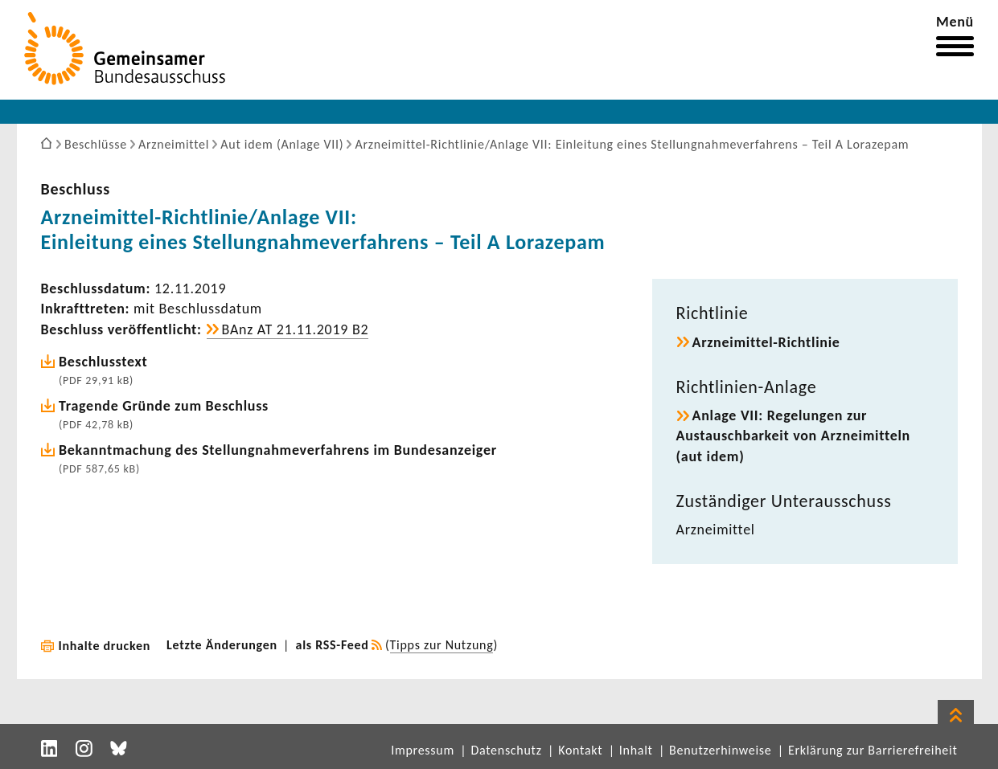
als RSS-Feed (332, 644)
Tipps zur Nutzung (442, 644)
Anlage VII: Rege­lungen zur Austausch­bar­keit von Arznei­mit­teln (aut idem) (793, 435)
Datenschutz (505, 750)
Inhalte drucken (105, 645)
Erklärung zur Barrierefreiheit (873, 750)
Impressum (422, 750)
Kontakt (580, 750)
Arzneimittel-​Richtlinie (766, 342)
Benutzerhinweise (720, 750)
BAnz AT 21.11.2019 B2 (295, 329)
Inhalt (636, 750)
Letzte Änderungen (221, 644)
